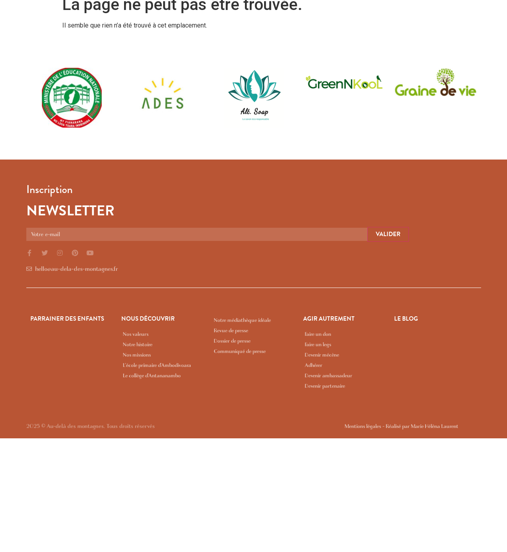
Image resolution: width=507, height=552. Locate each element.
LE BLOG (488, 18)
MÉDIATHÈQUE (441, 18)
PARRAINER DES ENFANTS (237, 18)
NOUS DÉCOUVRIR (314, 18)
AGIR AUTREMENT (380, 18)
